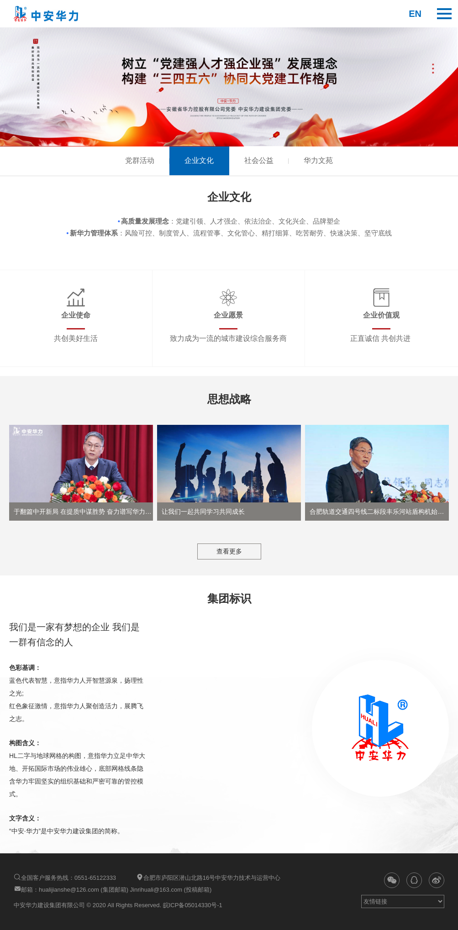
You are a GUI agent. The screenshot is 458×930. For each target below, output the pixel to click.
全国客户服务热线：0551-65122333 (65, 877)
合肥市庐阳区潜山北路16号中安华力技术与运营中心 (208, 877)
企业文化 (198, 161)
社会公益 (259, 161)
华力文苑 (321, 161)
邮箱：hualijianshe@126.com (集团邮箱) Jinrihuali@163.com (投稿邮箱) (112, 889)
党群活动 (137, 161)
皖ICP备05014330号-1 (191, 905)
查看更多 (229, 551)
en (415, 14)
